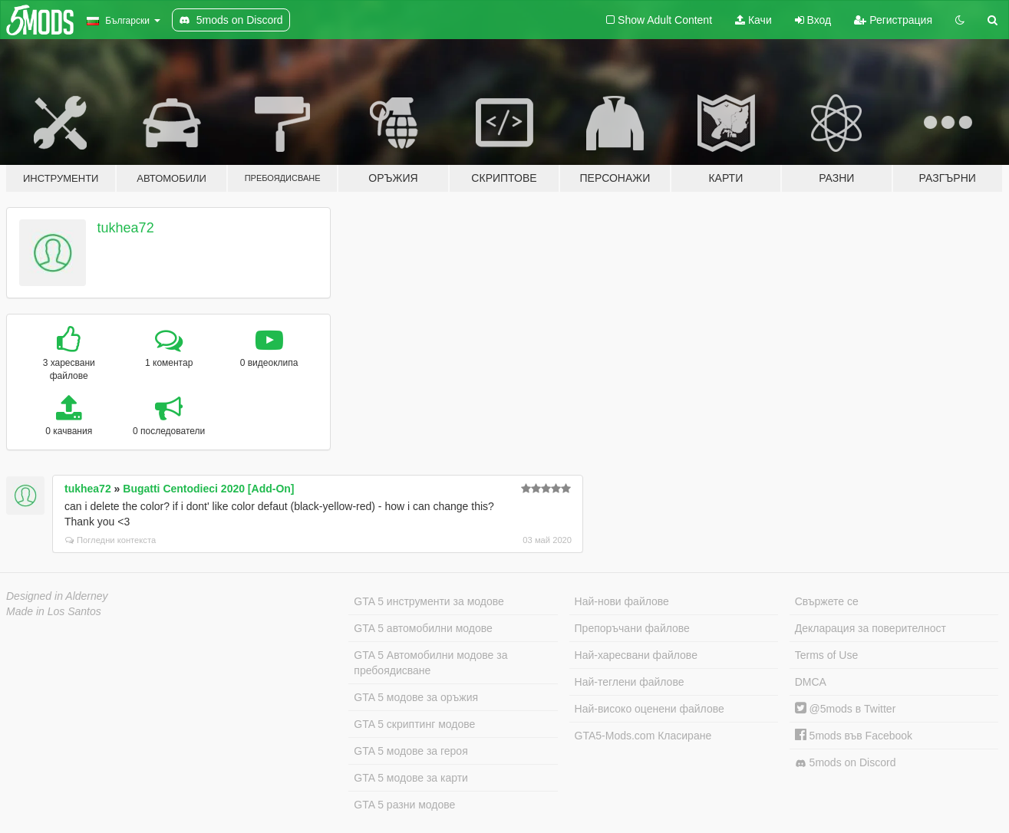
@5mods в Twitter (845, 709)
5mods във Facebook (853, 735)
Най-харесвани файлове (636, 655)
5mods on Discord (845, 762)
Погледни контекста (110, 540)
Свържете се (827, 601)
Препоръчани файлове (632, 628)
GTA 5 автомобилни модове (423, 628)
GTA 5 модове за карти (411, 778)
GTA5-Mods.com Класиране (643, 735)
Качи (753, 20)
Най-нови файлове (622, 601)
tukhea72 (125, 227)
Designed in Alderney (57, 596)
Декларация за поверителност (870, 628)
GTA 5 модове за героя (410, 751)
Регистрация (893, 20)
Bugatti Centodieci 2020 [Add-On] (208, 488)
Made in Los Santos (53, 611)
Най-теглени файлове (629, 682)
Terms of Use (826, 655)
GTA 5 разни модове (404, 804)
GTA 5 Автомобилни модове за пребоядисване (430, 663)
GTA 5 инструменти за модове (428, 601)
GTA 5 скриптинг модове (414, 724)
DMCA (810, 682)
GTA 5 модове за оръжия (416, 697)
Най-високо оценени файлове (649, 709)
